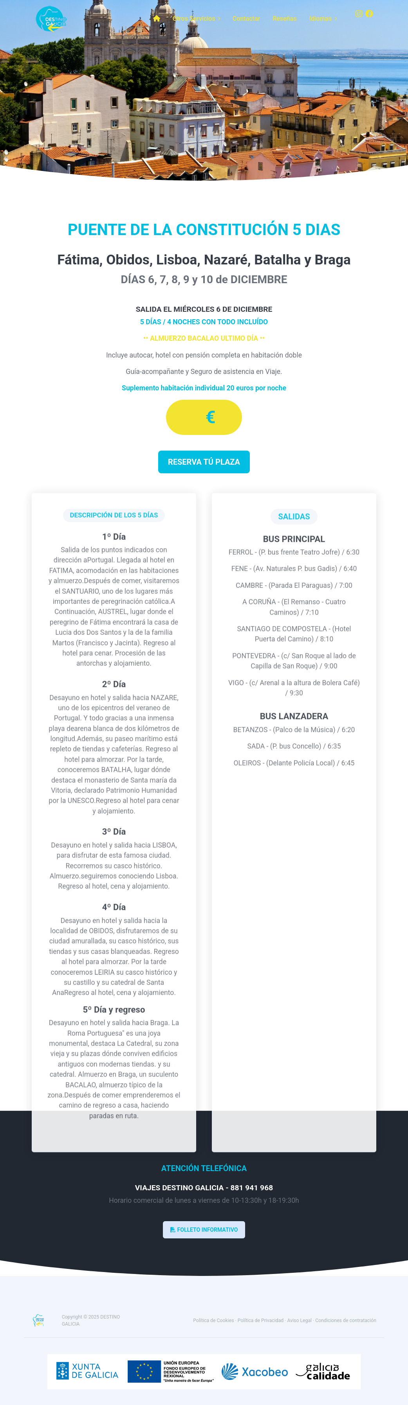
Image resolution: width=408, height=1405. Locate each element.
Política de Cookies (213, 1320)
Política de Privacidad (260, 1320)
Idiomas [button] (323, 18)
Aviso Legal (299, 1320)
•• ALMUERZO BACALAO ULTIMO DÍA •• (204, 338)
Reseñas (284, 18)
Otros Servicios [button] (196, 18)
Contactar (246, 18)
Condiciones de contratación (345, 1320)
